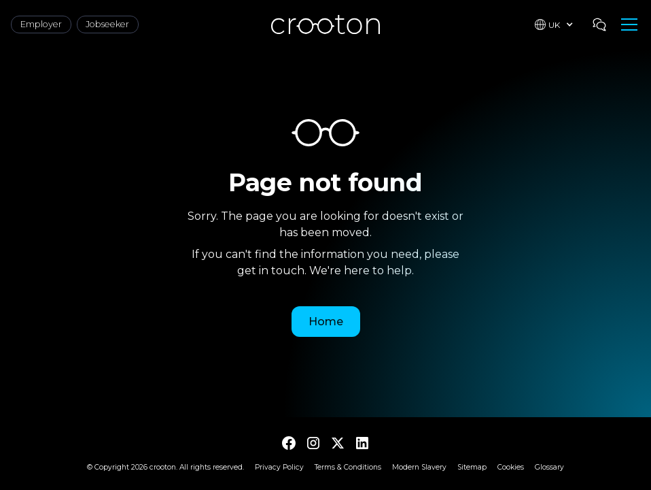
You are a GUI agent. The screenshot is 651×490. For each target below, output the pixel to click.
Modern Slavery (419, 467)
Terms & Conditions (348, 467)
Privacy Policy (279, 467)
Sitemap (472, 467)
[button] (554, 24)
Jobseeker (107, 24)
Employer (41, 24)
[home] (325, 24)
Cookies (510, 467)
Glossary (549, 467)
